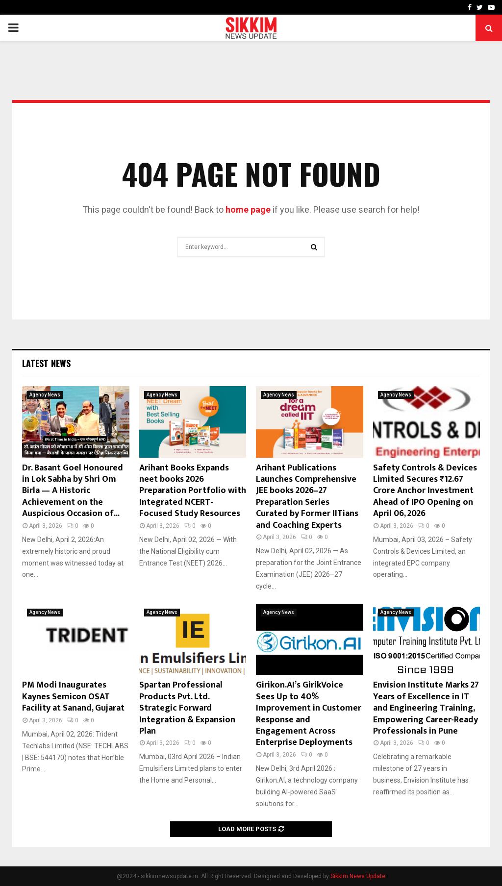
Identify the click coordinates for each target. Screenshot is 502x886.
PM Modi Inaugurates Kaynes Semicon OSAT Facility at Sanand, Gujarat (73, 696)
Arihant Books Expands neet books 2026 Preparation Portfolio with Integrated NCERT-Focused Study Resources (192, 491)
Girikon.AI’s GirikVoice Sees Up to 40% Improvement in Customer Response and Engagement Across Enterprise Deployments (308, 714)
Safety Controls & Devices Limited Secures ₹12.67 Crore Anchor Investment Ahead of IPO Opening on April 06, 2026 (425, 491)
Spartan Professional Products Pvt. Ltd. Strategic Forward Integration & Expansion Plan (187, 708)
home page (248, 209)
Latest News (46, 363)
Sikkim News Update (357, 876)
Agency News (44, 394)
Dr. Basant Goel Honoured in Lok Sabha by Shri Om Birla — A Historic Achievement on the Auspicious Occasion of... (72, 491)
